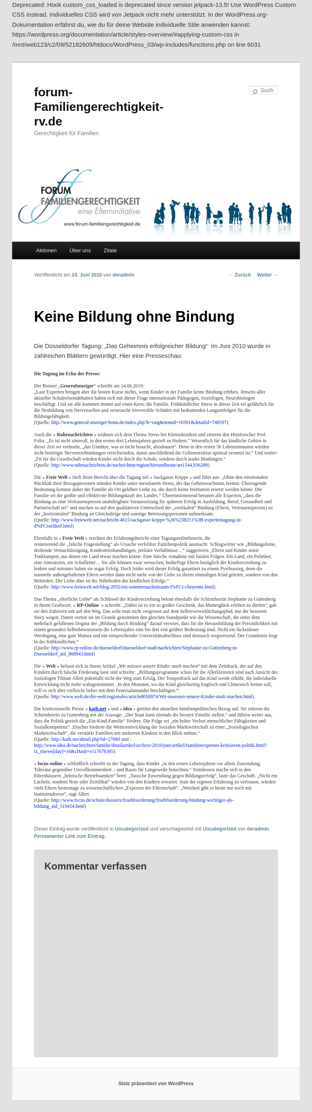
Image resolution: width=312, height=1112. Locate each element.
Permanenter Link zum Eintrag (69, 836)
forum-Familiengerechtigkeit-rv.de (98, 106)
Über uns (80, 250)
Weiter (267, 275)
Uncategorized (132, 829)
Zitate (110, 250)
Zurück (239, 275)
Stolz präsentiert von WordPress (155, 1083)
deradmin (123, 275)
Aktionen (46, 250)
